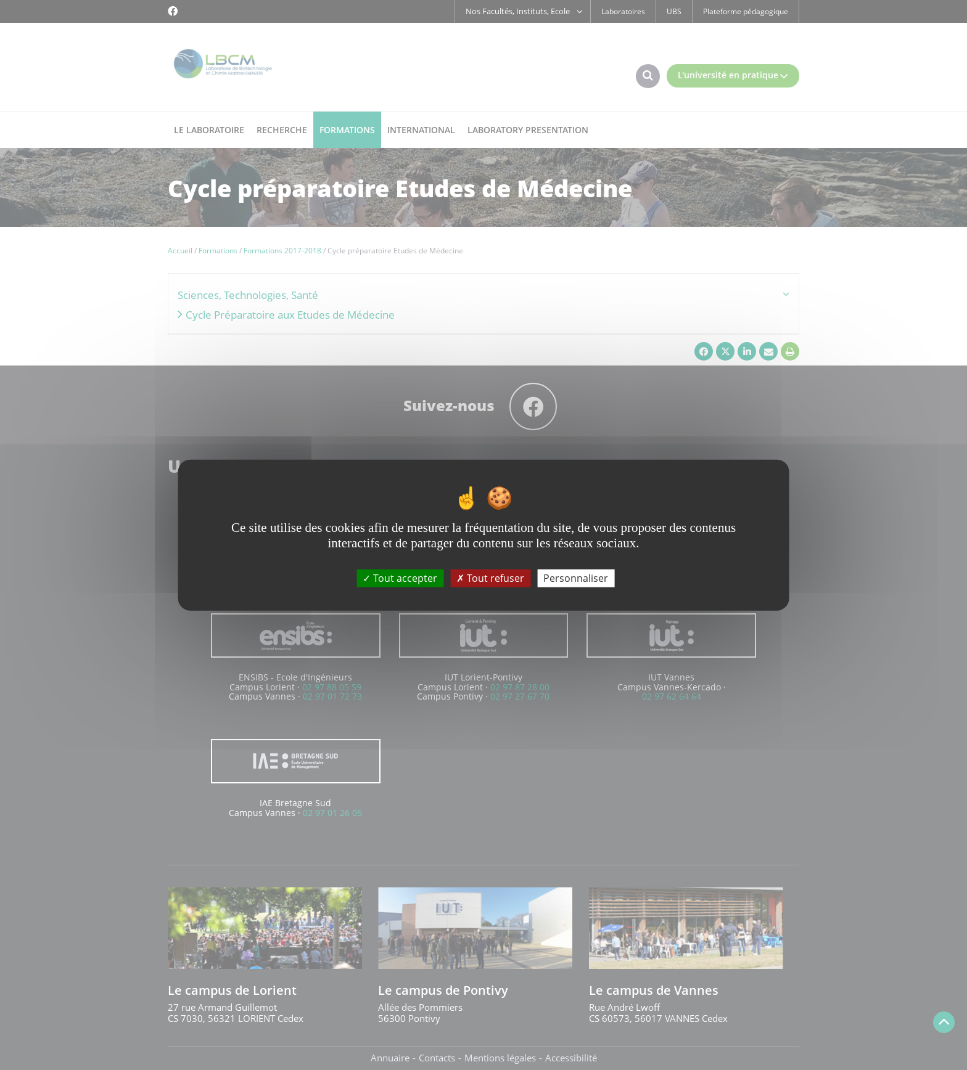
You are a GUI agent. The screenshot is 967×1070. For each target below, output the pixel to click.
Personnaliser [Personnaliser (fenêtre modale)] (575, 577)
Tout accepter (400, 577)
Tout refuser (490, 577)
